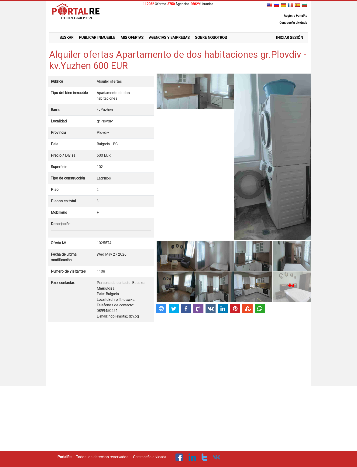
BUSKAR (66, 37)
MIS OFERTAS (132, 37)
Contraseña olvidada (149, 457)
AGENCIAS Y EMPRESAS (169, 37)
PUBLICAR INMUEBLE (97, 37)
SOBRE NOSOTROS (211, 37)
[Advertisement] (178, 18)
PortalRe (64, 457)
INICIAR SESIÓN (289, 37)
